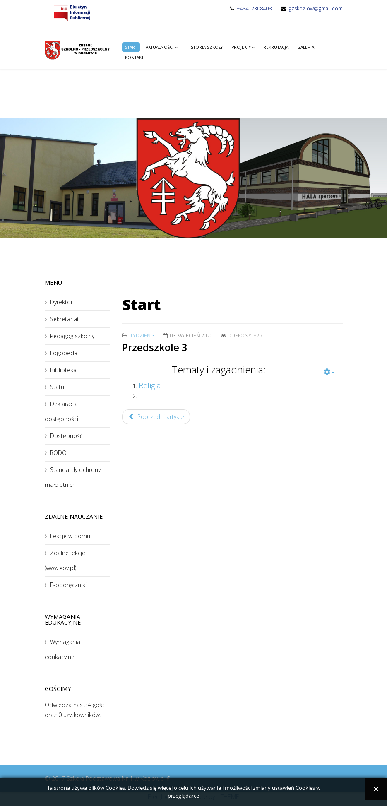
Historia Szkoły (204, 47)
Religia (150, 385)
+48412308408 (254, 8)
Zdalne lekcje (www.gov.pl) (65, 560)
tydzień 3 (142, 335)
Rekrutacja (275, 47)
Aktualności (160, 47)
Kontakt (134, 57)
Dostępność (66, 436)
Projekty (241, 47)
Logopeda (63, 353)
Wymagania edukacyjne (62, 649)
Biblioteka (63, 370)
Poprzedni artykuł (156, 417)
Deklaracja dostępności (61, 411)
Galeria (305, 47)
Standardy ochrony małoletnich (73, 477)
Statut (58, 387)
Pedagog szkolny (72, 336)
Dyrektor (61, 302)
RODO (58, 453)
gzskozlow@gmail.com (316, 8)
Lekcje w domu (70, 536)
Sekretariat (64, 319)
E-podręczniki (68, 585)
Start (131, 47)
